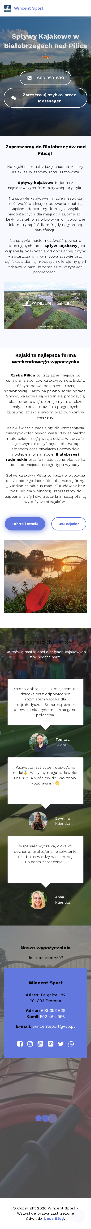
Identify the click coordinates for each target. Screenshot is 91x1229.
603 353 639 (45, 77)
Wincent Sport (28, 8)
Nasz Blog (54, 1218)
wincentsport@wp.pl (54, 1026)
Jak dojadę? (69, 524)
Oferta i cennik (25, 524)
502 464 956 (52, 1016)
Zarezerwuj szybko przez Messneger (43, 97)
